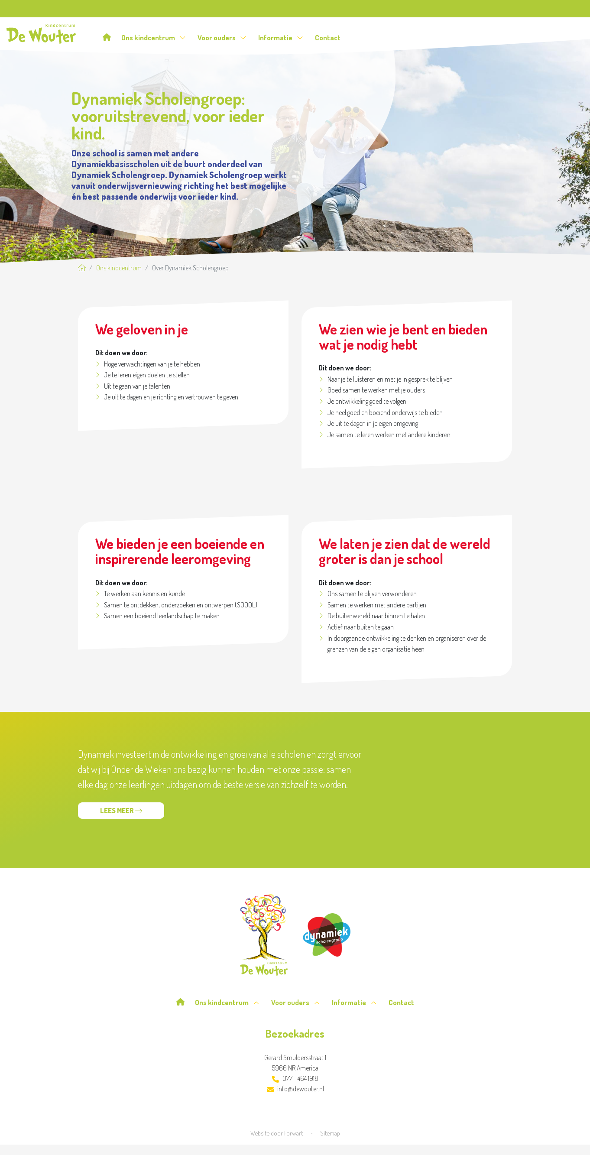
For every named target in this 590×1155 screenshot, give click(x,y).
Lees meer (121, 810)
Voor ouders (222, 37)
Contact (327, 37)
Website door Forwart (276, 1133)
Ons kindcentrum (153, 37)
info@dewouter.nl (295, 1088)
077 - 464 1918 (295, 1078)
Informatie (280, 37)
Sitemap (330, 1133)
